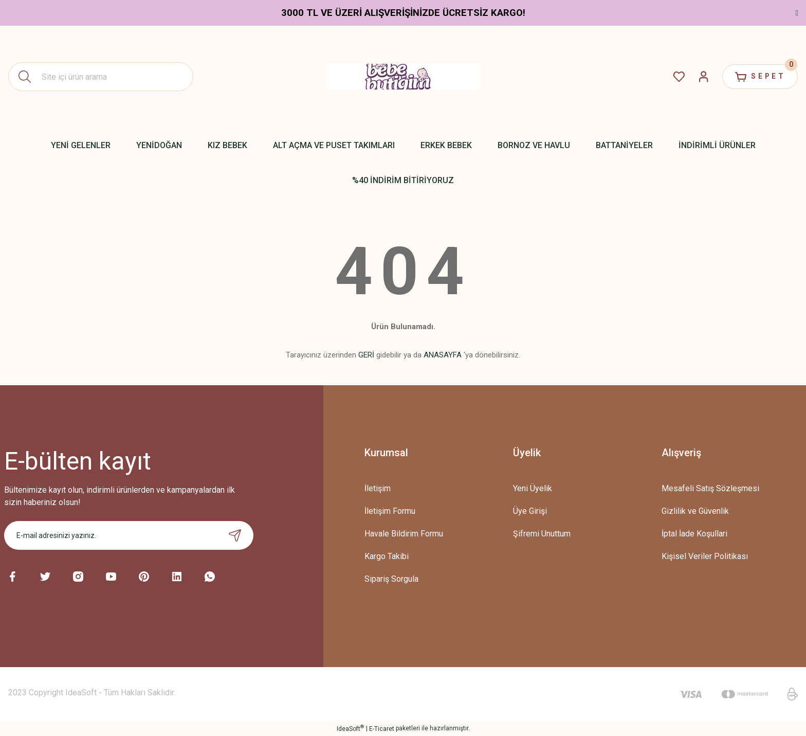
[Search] (100, 76)
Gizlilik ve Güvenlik (695, 511)
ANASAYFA (443, 355)
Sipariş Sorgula (391, 579)
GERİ (366, 355)
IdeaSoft (350, 728)
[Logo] (403, 76)
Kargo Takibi (386, 556)
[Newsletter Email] (128, 535)
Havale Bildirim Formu (403, 533)
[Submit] (234, 535)
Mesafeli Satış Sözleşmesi (710, 488)
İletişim (377, 488)
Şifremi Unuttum (542, 533)
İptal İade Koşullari (694, 533)
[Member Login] (701, 76)
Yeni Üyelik (532, 488)
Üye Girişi (530, 511)
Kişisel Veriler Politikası (705, 556)
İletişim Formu (389, 511)
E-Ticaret (381, 728)
